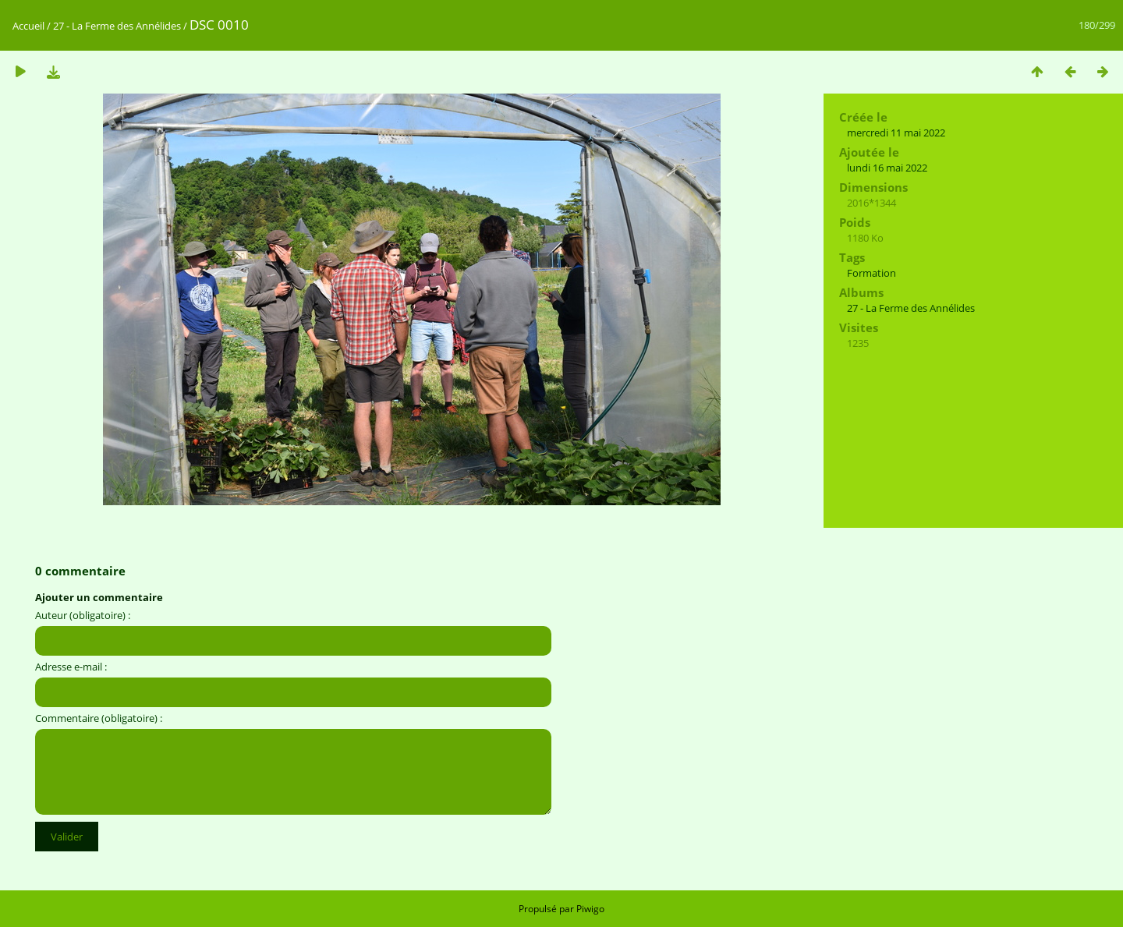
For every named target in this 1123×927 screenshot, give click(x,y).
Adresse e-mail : (71, 667)
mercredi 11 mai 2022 (896, 133)
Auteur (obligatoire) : (82, 615)
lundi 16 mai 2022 (887, 168)
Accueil (28, 26)
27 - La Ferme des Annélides (117, 26)
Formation (871, 273)
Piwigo (590, 908)
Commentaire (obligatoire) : (98, 718)
